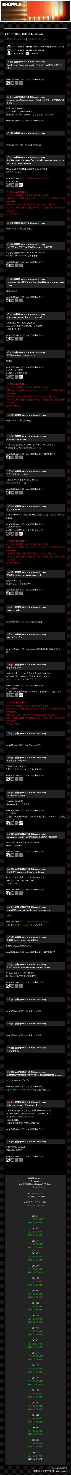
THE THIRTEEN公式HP (24, 1089)
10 (34, 1219)
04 (34, 1222)
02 (40, 1222)
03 (37, 1222)
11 (31, 1219)
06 (29, 1222)
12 (29, 1219)
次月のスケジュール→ (38, 39)
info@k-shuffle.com (35, 1205)
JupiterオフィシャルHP (22, 925)
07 (42, 1219)
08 (39, 1219)
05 (31, 1222)
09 (37, 1219)
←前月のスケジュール (15, 39)
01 (42, 1222)
